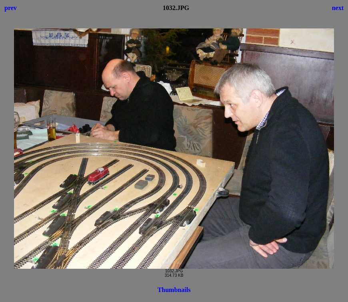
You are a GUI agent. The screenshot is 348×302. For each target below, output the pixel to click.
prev (10, 7)
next (338, 7)
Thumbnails (174, 289)
